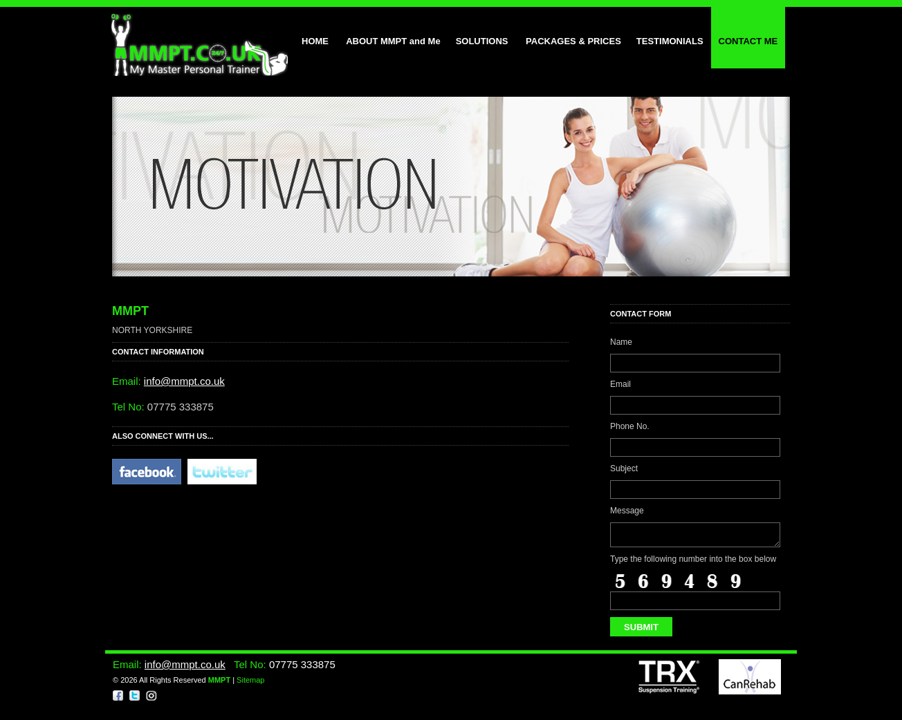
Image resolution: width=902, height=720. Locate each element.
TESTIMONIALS (669, 41)
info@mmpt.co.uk (184, 381)
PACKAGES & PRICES (573, 41)
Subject (624, 468)
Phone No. (630, 426)
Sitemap (250, 684)
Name (621, 342)
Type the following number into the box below (693, 563)
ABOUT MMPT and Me (392, 41)
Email (620, 384)
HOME (315, 41)
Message (627, 510)
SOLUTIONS (483, 41)
